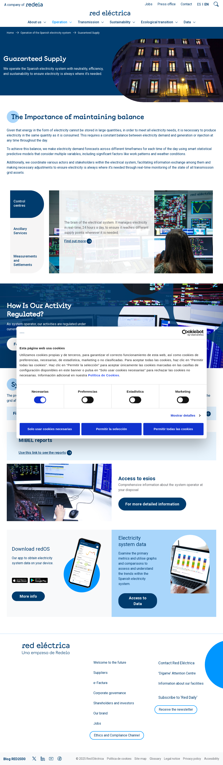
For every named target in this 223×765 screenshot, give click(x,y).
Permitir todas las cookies (173, 429)
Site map (140, 758)
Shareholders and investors (113, 703)
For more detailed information (152, 504)
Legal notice (172, 758)
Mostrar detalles (183, 415)
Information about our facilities (181, 683)
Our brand (100, 713)
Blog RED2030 (14, 759)
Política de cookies (119, 758)
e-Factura (100, 683)
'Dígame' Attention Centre (177, 673)
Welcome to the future (109, 662)
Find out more (75, 241)
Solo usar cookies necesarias (49, 429)
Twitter (34, 759)
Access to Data (137, 601)
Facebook (59, 759)
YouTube (51, 759)
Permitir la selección (111, 429)
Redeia (34, 4)
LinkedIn (43, 759)
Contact (186, 4)
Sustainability (122, 22)
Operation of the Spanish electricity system (46, 32)
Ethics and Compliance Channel (117, 735)
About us (37, 22)
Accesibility (211, 758)
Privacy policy (192, 758)
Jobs (148, 4)
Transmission (91, 22)
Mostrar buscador (216, 4)
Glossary (155, 758)
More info (28, 596)
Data (190, 22)
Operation (62, 22)
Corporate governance (109, 693)
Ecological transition (159, 22)
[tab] (27, 204)
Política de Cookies (103, 375)
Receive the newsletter (176, 709)
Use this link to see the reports (42, 453)
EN (206, 4)
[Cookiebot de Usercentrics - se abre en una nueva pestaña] (185, 333)
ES (199, 4)
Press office (166, 4)
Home (10, 32)
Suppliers (100, 673)
